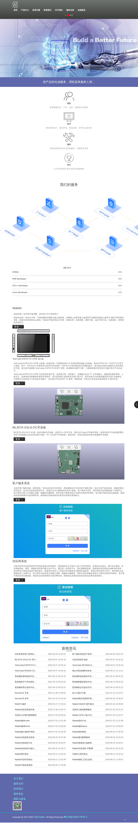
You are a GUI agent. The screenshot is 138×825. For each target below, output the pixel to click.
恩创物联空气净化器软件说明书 (26, 682)
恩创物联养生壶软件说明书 (26, 687)
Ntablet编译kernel (22, 726)
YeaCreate (39, 817)
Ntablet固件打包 (79, 721)
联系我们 (18, 788)
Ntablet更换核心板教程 (82, 743)
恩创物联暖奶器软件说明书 (83, 682)
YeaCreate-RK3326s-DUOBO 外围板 (83, 665)
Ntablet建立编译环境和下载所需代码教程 (26, 732)
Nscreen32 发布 (22, 698)
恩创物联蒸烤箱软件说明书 (26, 676)
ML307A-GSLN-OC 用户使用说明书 (26, 660)
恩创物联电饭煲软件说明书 (83, 676)
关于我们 (18, 778)
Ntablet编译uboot (79, 726)
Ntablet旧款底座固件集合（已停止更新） (26, 710)
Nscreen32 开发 (22, 693)
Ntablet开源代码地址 (24, 760)
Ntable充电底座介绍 (23, 743)
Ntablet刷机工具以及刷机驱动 (83, 760)
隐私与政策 (20, 798)
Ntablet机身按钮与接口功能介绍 (26, 748)
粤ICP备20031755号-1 (75, 817)
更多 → (18, 326)
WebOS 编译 (20, 704)
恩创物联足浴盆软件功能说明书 (83, 687)
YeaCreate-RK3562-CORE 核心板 (26, 671)
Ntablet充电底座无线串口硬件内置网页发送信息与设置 (26, 737)
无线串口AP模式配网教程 (26, 715)
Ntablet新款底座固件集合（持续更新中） (83, 698)
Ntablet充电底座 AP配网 (82, 748)
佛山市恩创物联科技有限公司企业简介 (83, 671)
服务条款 (18, 793)
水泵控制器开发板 (80, 660)
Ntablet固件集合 (22, 754)
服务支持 (18, 783)
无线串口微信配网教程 (82, 710)
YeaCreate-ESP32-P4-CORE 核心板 (26, 665)
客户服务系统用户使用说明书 (83, 654)
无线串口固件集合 (80, 754)
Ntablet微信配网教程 (81, 737)
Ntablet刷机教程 (79, 732)
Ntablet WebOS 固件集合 (83, 704)
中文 (69, 15)
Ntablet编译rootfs (22, 721)
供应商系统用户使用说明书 (26, 654)
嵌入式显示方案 (79, 693)
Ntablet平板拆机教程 (24, 765)
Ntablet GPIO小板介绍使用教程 (83, 715)
